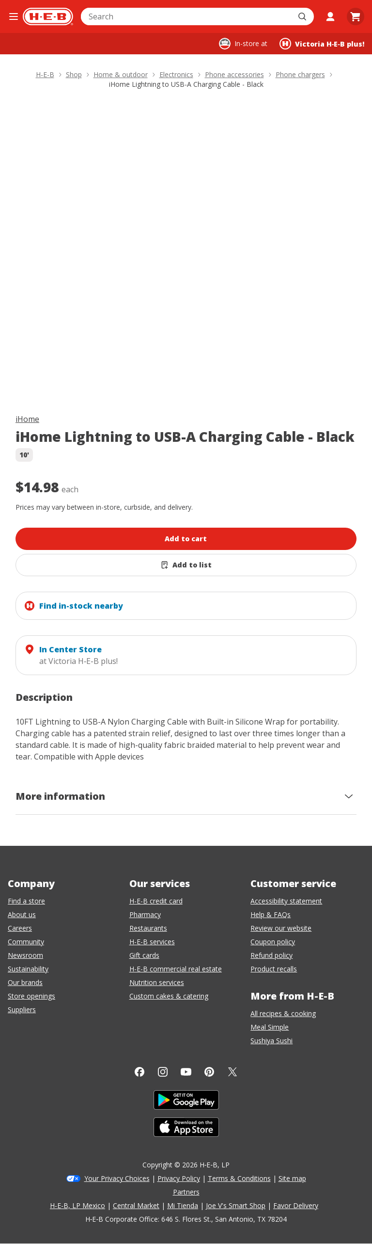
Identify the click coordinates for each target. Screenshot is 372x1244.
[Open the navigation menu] (13, 16)
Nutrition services (156, 982)
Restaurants (148, 928)
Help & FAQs (270, 914)
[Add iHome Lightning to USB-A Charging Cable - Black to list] (186, 565)
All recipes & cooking (283, 1013)
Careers (20, 928)
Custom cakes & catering (168, 996)
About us (22, 914)
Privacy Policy (178, 1178)
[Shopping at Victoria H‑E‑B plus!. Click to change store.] (321, 43)
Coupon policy (272, 941)
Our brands (25, 982)
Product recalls (273, 968)
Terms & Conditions (239, 1178)
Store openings (31, 996)
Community (26, 941)
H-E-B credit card (156, 900)
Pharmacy (145, 914)
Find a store (26, 900)
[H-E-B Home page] (48, 16)
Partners (186, 1191)
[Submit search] (303, 16)
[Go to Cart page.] (355, 16)
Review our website (280, 928)
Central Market (136, 1205)
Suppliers (22, 1009)
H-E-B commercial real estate (175, 968)
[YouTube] (186, 1071)
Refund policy (271, 955)
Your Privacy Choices (117, 1178)
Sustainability (28, 968)
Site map (292, 1178)
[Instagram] (162, 1071)
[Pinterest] (209, 1071)
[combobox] (187, 16)
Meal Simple (269, 1027)
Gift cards (144, 955)
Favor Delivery (295, 1205)
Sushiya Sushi (271, 1040)
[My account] (330, 16)
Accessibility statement (286, 900)
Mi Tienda (182, 1205)
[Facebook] (139, 1071)
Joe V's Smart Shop (235, 1205)
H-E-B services (152, 941)
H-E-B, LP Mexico (77, 1205)
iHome (27, 419)
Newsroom (25, 955)
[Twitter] (232, 1071)
